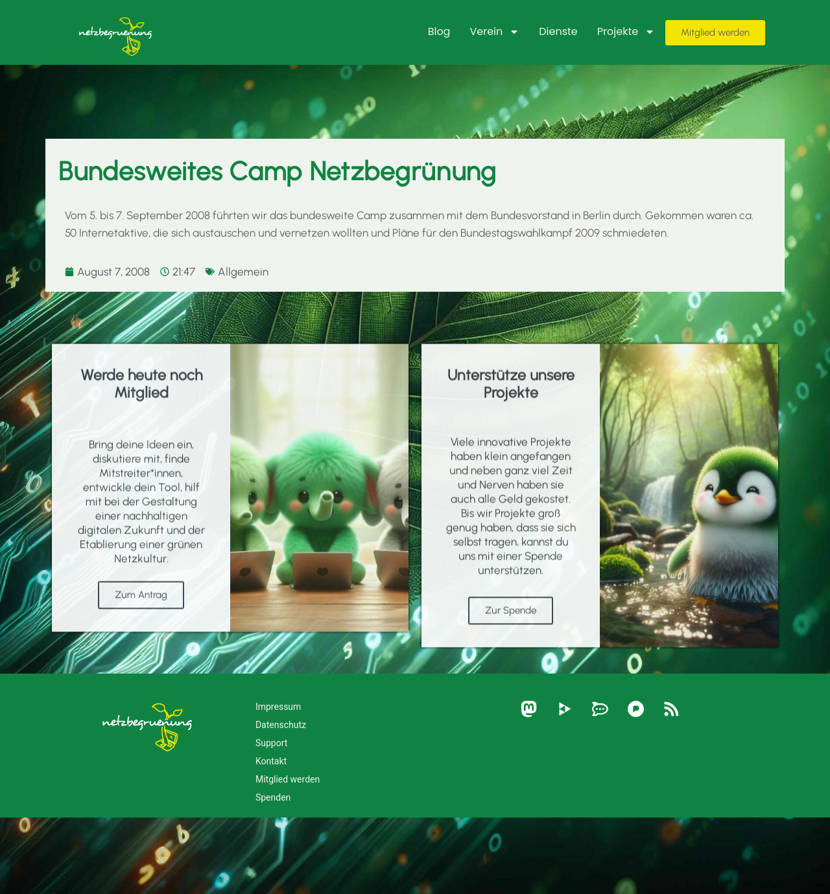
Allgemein (243, 271)
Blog (439, 31)
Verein (494, 31)
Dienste (558, 31)
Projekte (626, 31)
